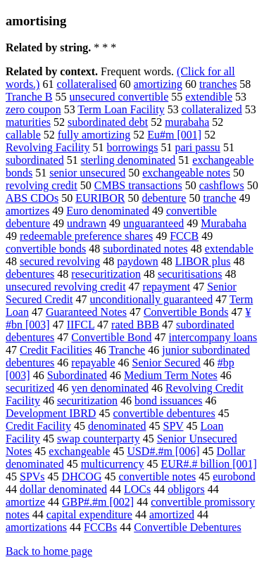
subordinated (35, 160)
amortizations (36, 527)
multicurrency (112, 464)
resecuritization (106, 274)
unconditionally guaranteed (151, 299)
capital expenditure (89, 514)
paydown (137, 261)
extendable (229, 249)
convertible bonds (46, 249)
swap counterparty (98, 439)
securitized (30, 388)
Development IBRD (51, 413)
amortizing (158, 84)
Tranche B (29, 97)
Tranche (126, 350)
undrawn (86, 223)
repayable (93, 363)
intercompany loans (213, 337)
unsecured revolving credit (66, 287)
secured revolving (60, 261)
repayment (167, 287)
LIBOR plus (203, 261)
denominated (117, 426)
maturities (28, 122)
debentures (30, 274)
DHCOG (82, 476)
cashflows (221, 185)
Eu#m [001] (174, 135)
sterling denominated (128, 160)
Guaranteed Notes (86, 312)
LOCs (137, 489)
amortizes (27, 211)
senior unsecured (87, 173)
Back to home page (49, 551)
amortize (25, 502)
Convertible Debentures (187, 527)
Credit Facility (38, 426)
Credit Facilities (56, 350)
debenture (164, 198)
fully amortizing (94, 135)
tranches (218, 84)
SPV (173, 426)
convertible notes (157, 476)
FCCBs (100, 527)
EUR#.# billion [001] (208, 464)
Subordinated (77, 375)
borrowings (132, 147)
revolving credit (41, 185)
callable (23, 135)
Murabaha (223, 223)
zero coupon (33, 109)
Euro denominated (107, 211)
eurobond (234, 476)
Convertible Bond (111, 337)
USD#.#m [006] (163, 451)
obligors (186, 489)
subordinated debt (108, 122)
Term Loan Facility (120, 109)
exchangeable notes (186, 173)
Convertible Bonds (186, 312)
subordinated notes (145, 249)
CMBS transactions (138, 185)
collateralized (212, 109)
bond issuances (168, 401)
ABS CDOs (32, 198)
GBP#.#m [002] (98, 502)
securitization (87, 401)
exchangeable (79, 451)
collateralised (86, 84)
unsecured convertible (119, 97)
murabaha (187, 122)
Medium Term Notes (171, 375)
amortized (171, 514)
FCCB (184, 236)
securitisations (190, 274)
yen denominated (110, 388)
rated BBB (135, 325)
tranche (219, 198)
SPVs (32, 476)
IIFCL (80, 325)
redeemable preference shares (86, 236)
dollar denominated (63, 489)
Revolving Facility (48, 147)
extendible (208, 97)
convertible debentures (164, 413)
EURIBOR (100, 198)
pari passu (197, 147)
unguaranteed (153, 223)
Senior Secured (166, 363)
